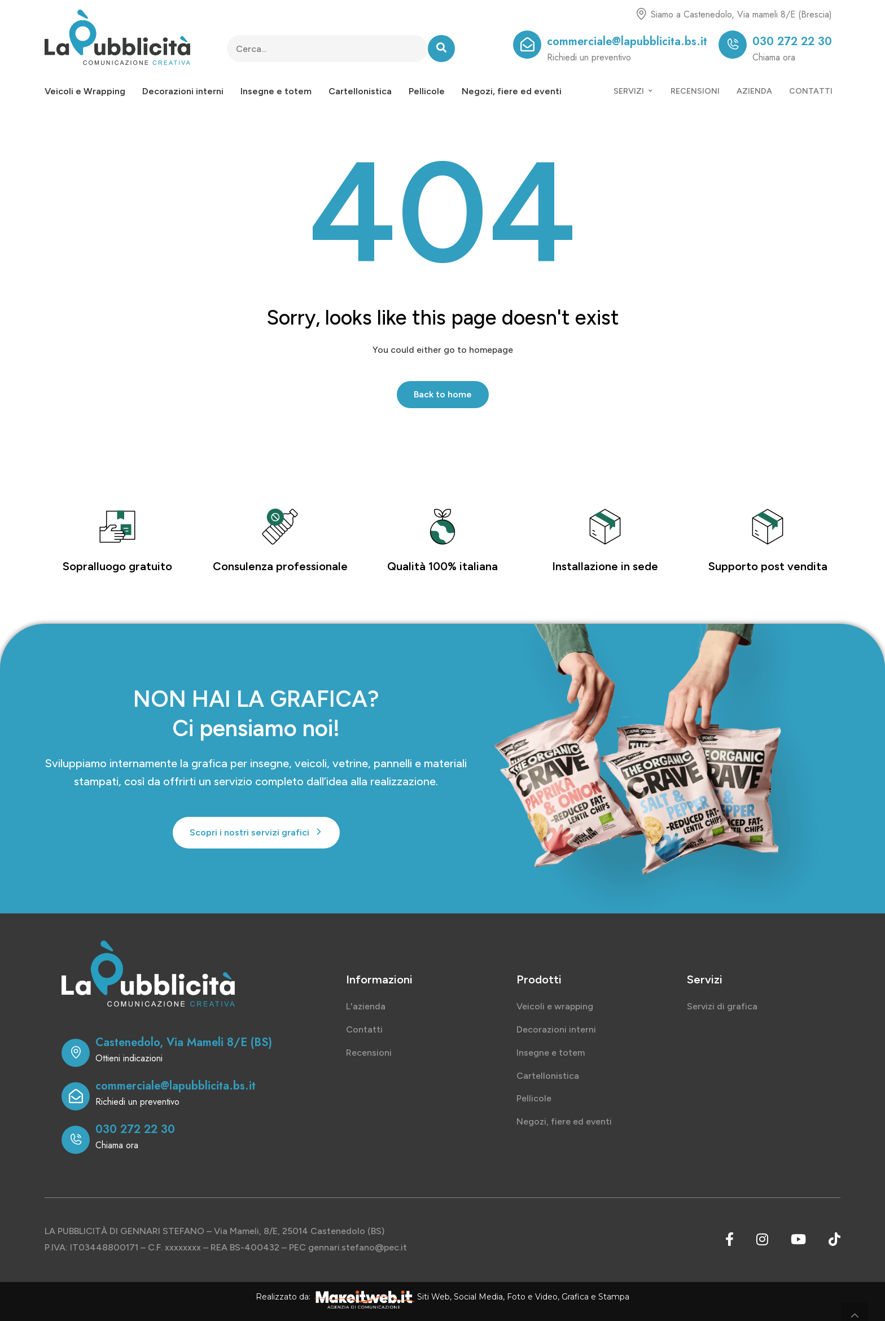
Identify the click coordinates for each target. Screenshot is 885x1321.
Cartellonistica (360, 91)
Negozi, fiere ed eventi (512, 91)
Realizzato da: (283, 1297)
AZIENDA (754, 91)
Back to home (443, 394)
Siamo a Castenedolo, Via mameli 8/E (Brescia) (741, 14)
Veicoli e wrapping (554, 1006)
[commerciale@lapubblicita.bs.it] (527, 44)
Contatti (364, 1029)
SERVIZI (634, 91)
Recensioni (369, 1052)
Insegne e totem (276, 91)
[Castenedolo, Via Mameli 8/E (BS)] (76, 1053)
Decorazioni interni (183, 91)
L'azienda (365, 1006)
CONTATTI (811, 91)
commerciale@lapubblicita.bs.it (627, 41)
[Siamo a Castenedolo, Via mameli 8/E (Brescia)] (641, 14)
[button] (256, 832)
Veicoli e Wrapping (85, 91)
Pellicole (427, 91)
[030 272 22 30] (732, 44)
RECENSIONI (695, 91)
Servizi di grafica (722, 1006)
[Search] (441, 48)
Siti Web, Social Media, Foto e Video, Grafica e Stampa (523, 1297)
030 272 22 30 (792, 41)
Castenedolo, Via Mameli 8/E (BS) (183, 1042)
